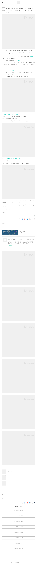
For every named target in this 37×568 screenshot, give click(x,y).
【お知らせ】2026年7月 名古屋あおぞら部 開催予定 (18, 481)
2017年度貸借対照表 (18, 513)
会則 (19, 557)
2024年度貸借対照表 (18, 551)
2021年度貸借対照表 (18, 535)
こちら (31, 56)
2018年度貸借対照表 (18, 519)
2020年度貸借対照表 (18, 530)
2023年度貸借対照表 (18, 546)
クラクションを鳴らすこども (9, 70)
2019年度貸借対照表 (18, 524)
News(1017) (3, 212)
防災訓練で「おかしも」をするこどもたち (12, 114)
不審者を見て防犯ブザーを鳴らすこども (11, 158)
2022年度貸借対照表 (18, 541)
